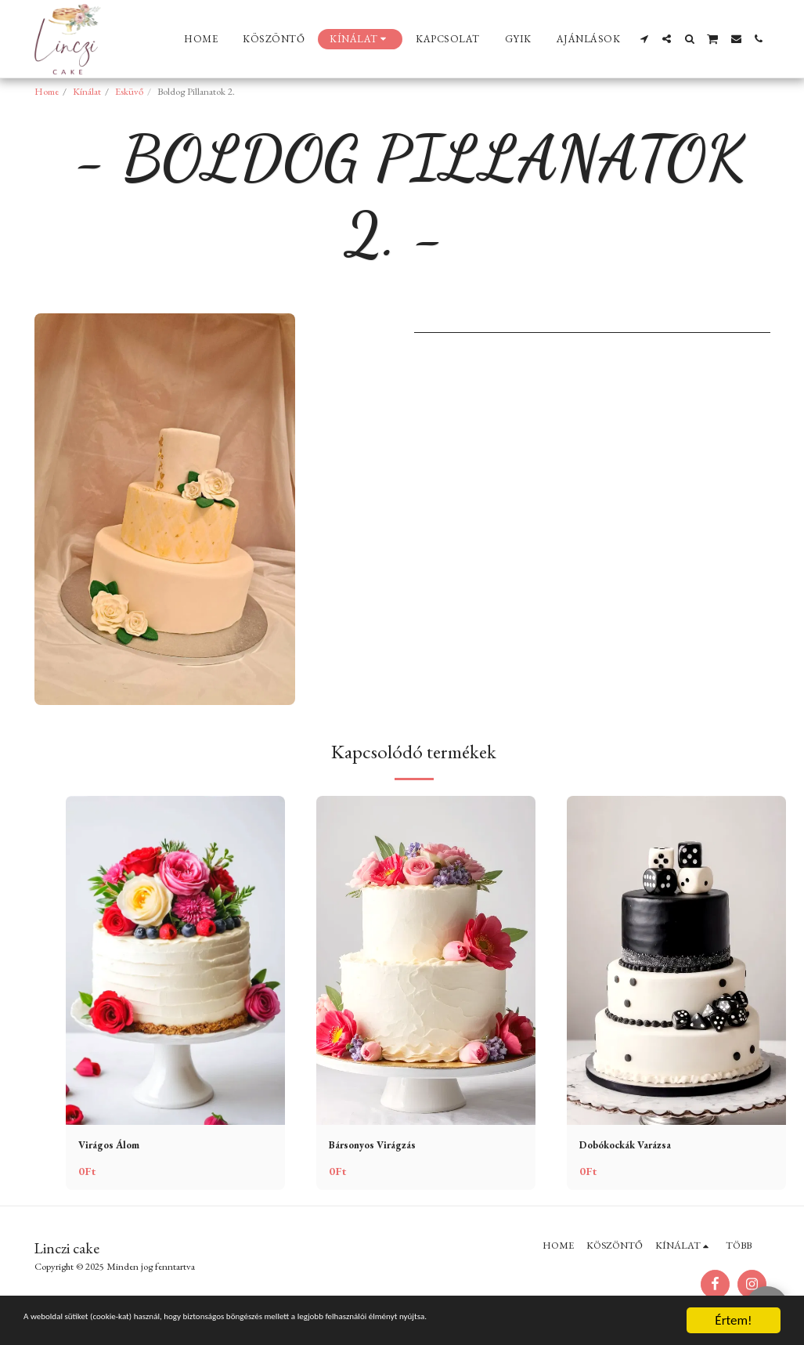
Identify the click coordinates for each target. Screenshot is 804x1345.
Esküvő (129, 91)
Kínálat (87, 91)
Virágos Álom (115, 1146)
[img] (175, 960)
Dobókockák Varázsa (636, 1146)
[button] (643, 39)
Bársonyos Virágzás (381, 1146)
